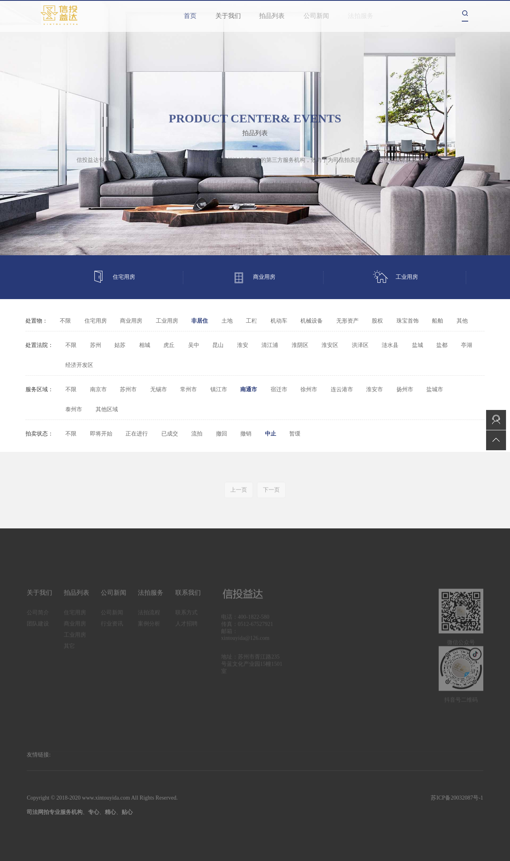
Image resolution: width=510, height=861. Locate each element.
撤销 (245, 434)
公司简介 (38, 619)
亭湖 (466, 345)
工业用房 (395, 277)
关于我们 (234, 15)
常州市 (188, 389)
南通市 (248, 389)
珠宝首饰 (407, 321)
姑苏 (120, 345)
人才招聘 (186, 630)
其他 (462, 321)
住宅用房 (113, 277)
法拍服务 (150, 598)
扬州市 (404, 389)
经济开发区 (79, 365)
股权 (377, 321)
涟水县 (390, 345)
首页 (192, 15)
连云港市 (342, 389)
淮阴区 (300, 345)
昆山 (218, 345)
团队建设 (38, 630)
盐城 (417, 345)
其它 (259, 321)
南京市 (98, 389)
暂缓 (294, 434)
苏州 (95, 345)
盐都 (441, 345)
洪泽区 (360, 345)
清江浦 (269, 345)
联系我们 (188, 598)
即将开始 (101, 434)
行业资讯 (112, 630)
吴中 (193, 345)
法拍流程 (149, 619)
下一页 (271, 496)
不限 (65, 321)
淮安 (242, 345)
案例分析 (149, 630)
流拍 (196, 434)
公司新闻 (323, 15)
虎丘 (169, 345)
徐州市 (308, 389)
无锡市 (158, 389)
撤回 (221, 434)
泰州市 (73, 409)
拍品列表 (279, 15)
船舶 (437, 321)
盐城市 (434, 389)
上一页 (238, 496)
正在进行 (137, 434)
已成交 (169, 434)
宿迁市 (279, 389)
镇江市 (218, 389)
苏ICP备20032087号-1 (457, 798)
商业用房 (253, 277)
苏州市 (128, 389)
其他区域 (107, 409)
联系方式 (186, 619)
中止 (270, 434)
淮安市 (374, 389)
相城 (144, 345)
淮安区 (330, 345)
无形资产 (347, 321)
